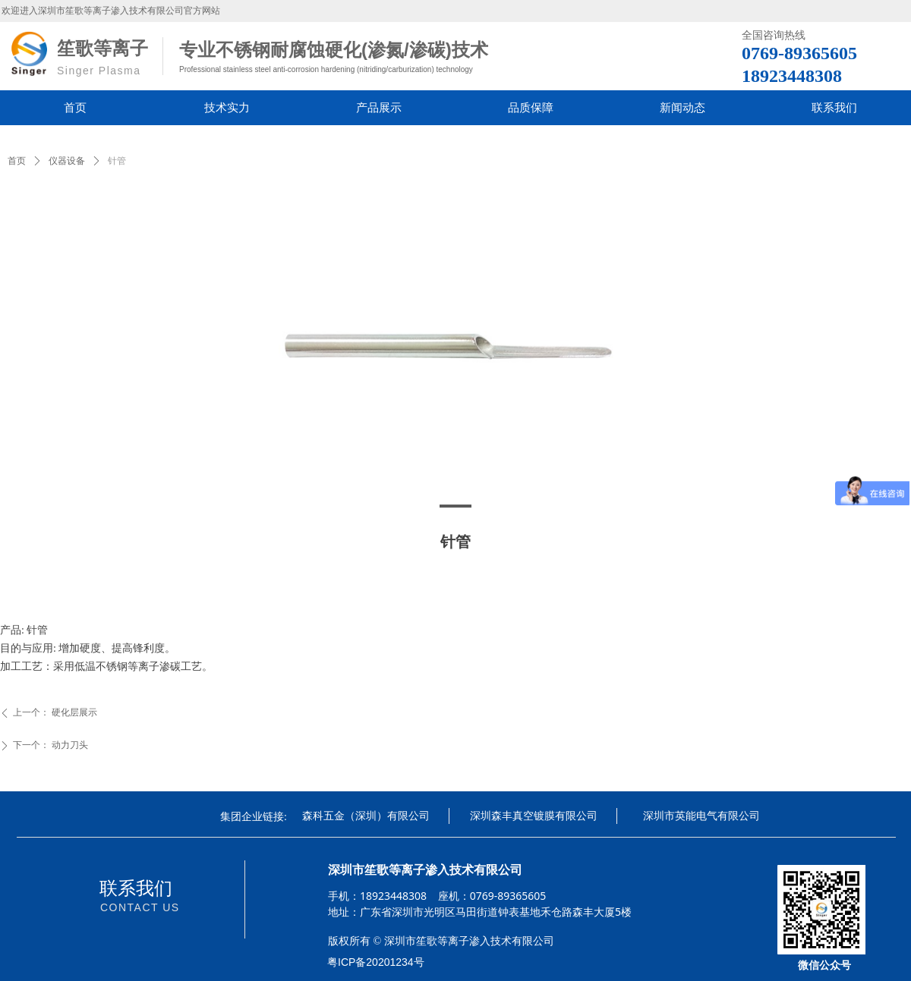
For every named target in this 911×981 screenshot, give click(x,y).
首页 (17, 161)
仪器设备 (67, 161)
